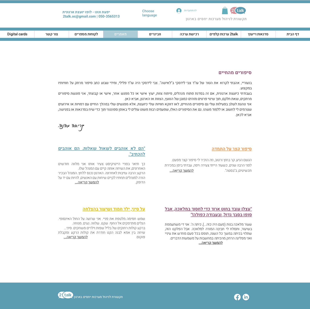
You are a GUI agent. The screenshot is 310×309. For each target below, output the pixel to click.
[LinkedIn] (246, 297)
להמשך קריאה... (87, 182)
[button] (225, 10)
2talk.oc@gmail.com (79, 16)
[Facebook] (237, 297)
